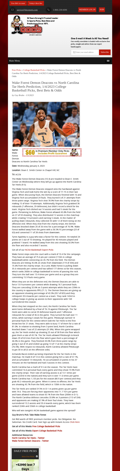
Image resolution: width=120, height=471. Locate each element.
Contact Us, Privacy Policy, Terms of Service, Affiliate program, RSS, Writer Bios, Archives (76, 467)
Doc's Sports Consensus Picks (99, 90)
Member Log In (87, 10)
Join (102, 10)
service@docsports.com (23, 10)
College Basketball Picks (34, 49)
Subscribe (105, 31)
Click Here (17, 438)
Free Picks (16, 49)
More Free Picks (100, 56)
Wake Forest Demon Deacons (26, 457)
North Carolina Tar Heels (24, 454)
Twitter (41, 454)
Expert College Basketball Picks (47, 447)
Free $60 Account (18, 3)
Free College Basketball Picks (46, 442)
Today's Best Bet (37, 3)
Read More (101, 115)
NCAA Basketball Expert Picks (39, 240)
